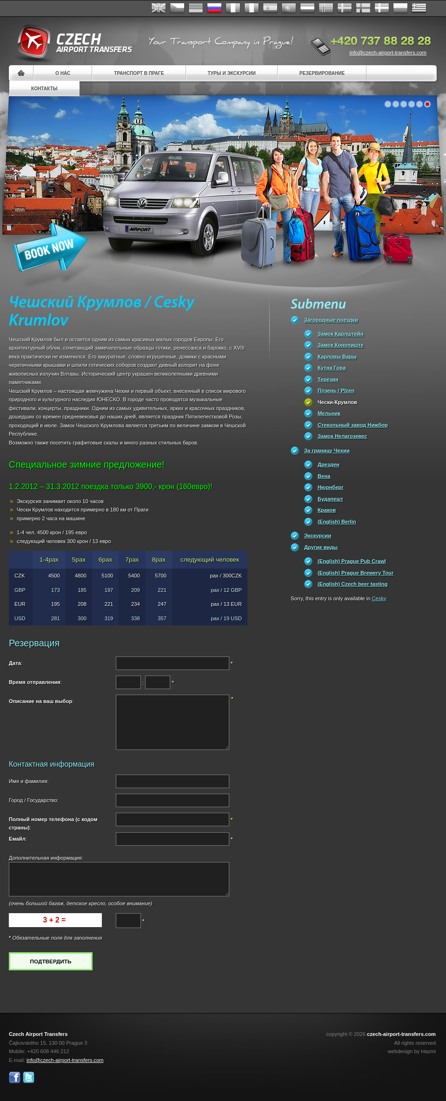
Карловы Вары (337, 356)
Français (233, 8)
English (158, 8)
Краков (327, 510)
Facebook (14, 1077)
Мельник (329, 413)
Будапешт (330, 499)
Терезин (328, 379)
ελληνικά (419, 8)
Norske (326, 8)
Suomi (363, 8)
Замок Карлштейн (340, 334)
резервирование (322, 73)
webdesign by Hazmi (412, 1051)
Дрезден (328, 464)
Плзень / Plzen (336, 390)
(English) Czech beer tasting (352, 584)
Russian (214, 8)
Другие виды (321, 547)
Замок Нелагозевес (342, 436)
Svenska (344, 8)
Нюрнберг (331, 487)
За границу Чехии (327, 450)
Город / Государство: (34, 800)
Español (270, 8)
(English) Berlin (337, 521)
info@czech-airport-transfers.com (387, 52)
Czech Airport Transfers (71, 42)
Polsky (400, 8)
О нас (62, 73)
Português (288, 8)
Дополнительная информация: (46, 858)
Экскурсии (317, 535)
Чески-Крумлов (337, 402)
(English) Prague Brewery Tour (355, 573)
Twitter (28, 1077)
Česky (177, 8)
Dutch (307, 8)
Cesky (379, 598)
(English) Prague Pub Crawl (352, 561)
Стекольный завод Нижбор (353, 425)
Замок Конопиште (341, 345)
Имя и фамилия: (29, 781)
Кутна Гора (332, 368)
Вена (324, 476)
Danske (381, 8)
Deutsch (195, 8)
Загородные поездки (331, 320)
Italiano (251, 8)
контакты (44, 88)
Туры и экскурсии (232, 73)
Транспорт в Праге (139, 73)
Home (21, 73)
